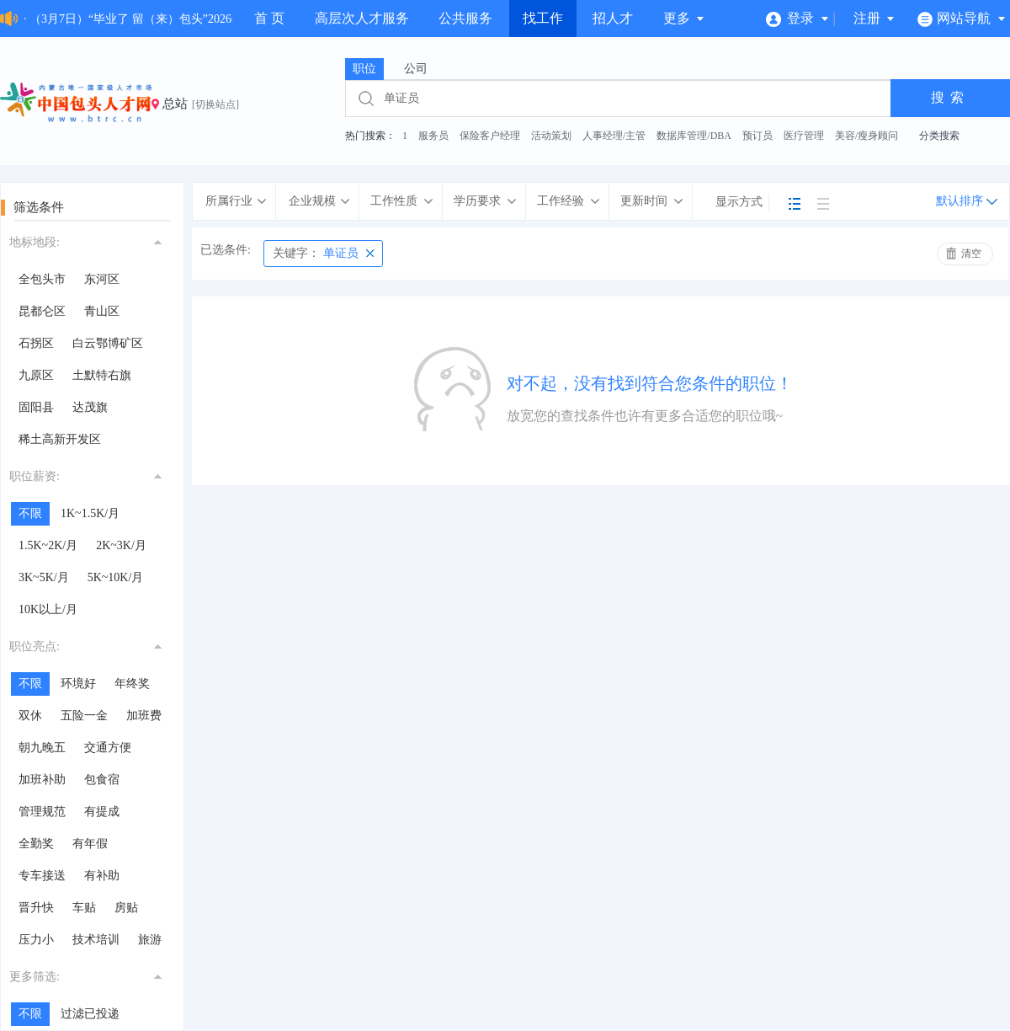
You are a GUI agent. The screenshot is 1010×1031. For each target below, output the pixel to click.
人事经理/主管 (614, 136)
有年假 (90, 843)
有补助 (102, 875)
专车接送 (42, 875)
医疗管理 (804, 136)
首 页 (269, 18)
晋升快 (36, 907)
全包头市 (42, 279)
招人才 (613, 18)
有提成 (102, 811)
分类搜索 (939, 136)
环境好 (78, 683)
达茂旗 (90, 407)
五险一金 (84, 715)
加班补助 (42, 779)
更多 (684, 18)
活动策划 (551, 136)
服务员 (433, 136)
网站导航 (961, 18)
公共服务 (465, 18)
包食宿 (102, 779)
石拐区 (36, 343)
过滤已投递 (90, 1013)
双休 (30, 715)
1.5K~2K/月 (48, 545)
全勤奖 (36, 843)
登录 (797, 18)
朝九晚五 (42, 747)
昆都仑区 (42, 311)
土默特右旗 (101, 375)
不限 (30, 513)
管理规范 (42, 811)
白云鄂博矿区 (107, 343)
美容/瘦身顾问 (866, 136)
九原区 (36, 375)
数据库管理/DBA (693, 136)
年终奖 (132, 683)
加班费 (144, 715)
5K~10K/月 (116, 577)
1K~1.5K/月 (90, 513)
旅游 (150, 939)
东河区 (102, 279)
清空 (971, 253)
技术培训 (96, 939)
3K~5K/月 (44, 577)
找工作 (543, 18)
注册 (874, 18)
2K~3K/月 (121, 545)
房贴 (126, 907)
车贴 (84, 907)
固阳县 (36, 407)
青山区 (102, 311)
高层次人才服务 (362, 18)
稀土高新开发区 (60, 439)
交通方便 (107, 747)
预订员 (757, 136)
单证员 (316, 253)
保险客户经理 (490, 136)
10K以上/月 (48, 609)
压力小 (36, 939)
